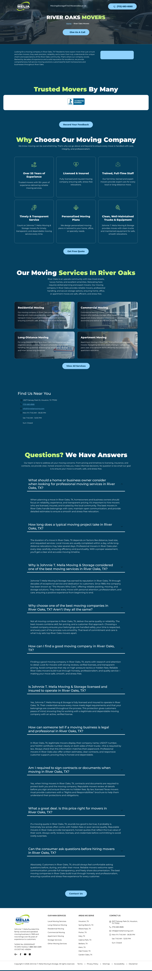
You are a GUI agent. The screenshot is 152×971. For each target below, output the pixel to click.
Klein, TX (82, 948)
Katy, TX (82, 937)
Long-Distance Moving (33, 338)
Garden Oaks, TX (85, 956)
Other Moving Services (57, 944)
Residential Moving (31, 308)
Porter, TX (83, 933)
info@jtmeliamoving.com (33, 409)
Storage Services (55, 941)
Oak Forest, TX (85, 952)
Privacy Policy (95, 965)
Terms (82, 965)
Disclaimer (133, 965)
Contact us (76, 894)
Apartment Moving (94, 338)
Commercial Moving (94, 308)
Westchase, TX (85, 929)
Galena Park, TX (85, 941)
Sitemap (108, 965)
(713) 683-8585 (29, 405)
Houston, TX (84, 922)
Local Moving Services (57, 922)
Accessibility (121, 965)
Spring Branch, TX (86, 926)
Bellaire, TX (83, 944)
